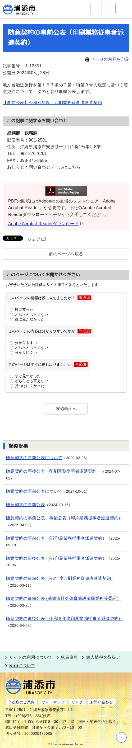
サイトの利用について (30, 657)
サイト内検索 (96, 8)
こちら (74, 167)
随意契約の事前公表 (25, 504)
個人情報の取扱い (103, 657)
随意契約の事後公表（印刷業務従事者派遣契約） (53, 471)
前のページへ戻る (66, 254)
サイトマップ (53, 702)
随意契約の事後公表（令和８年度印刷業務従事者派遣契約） (64, 618)
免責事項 (69, 657)
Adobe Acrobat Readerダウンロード (46, 224)
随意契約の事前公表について (34, 457)
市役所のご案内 (21, 702)
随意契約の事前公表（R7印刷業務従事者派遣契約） (56, 538)
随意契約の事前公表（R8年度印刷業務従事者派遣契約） (60, 578)
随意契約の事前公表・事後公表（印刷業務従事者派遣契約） (64, 518)
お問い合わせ (101, 702)
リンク (77, 702)
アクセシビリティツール (110, 8)
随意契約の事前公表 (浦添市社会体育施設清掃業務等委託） (63, 598)
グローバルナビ (123, 8)
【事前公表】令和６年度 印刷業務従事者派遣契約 (52, 102)
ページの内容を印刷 (107, 59)
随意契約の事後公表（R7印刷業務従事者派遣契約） (56, 558)
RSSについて (22, 665)
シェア (36, 239)
